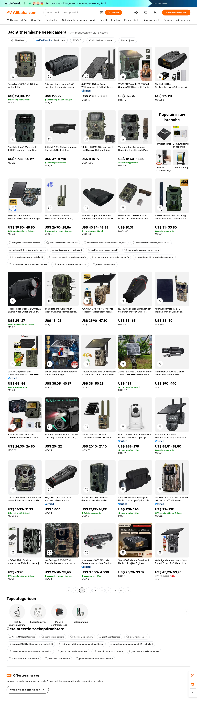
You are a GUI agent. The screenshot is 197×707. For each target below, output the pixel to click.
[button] (102, 12)
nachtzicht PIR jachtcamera (72, 651)
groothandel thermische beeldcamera (154, 257)
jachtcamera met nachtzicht (67, 250)
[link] (192, 675)
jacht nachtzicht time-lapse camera (94, 658)
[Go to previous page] (69, 590)
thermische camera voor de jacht (141, 250)
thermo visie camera (104, 264)
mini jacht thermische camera (24, 242)
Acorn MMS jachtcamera (22, 637)
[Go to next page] (128, 590)
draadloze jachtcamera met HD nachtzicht (131, 644)
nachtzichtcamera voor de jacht (70, 264)
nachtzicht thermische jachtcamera (151, 242)
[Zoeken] (113, 12)
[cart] (146, 13)
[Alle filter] (17, 40)
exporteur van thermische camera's (67, 257)
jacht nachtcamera (109, 637)
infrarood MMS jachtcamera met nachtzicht (31, 644)
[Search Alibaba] (72, 12)
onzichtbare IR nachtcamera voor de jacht (105, 242)
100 (121, 590)
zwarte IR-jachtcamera (57, 658)
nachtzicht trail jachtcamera (144, 651)
